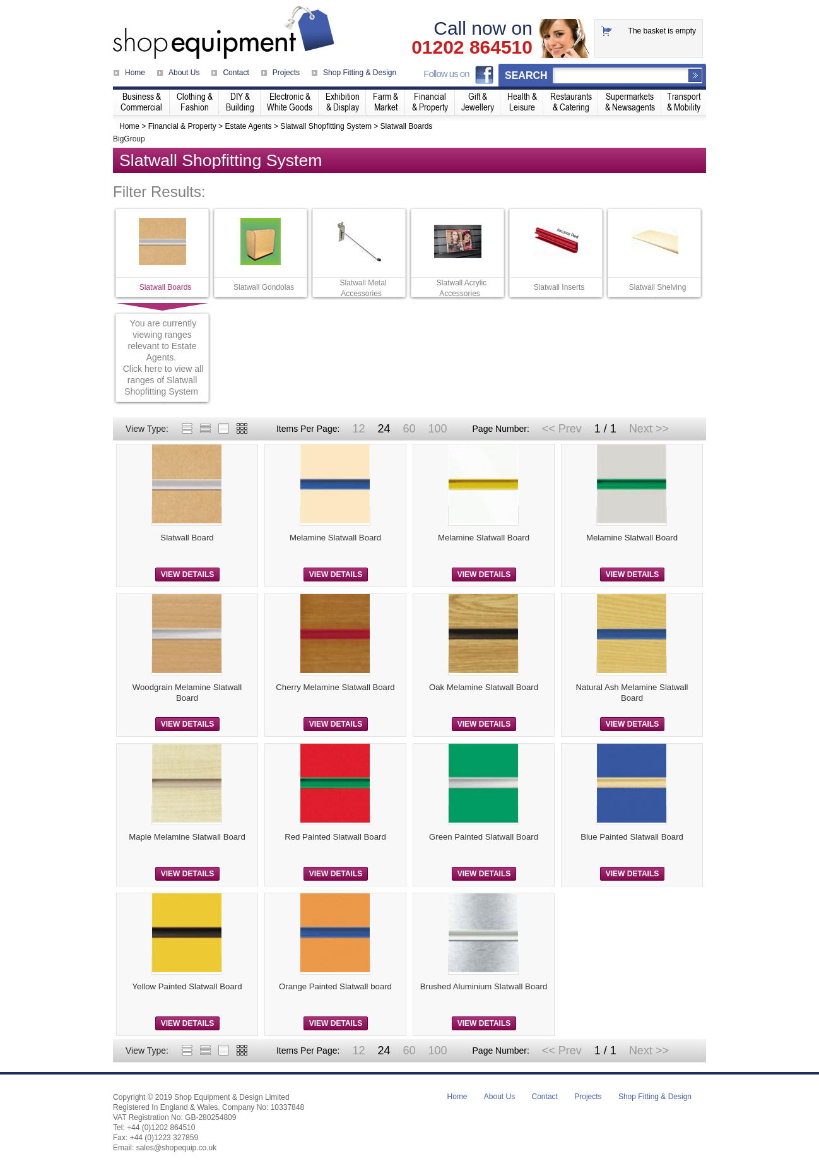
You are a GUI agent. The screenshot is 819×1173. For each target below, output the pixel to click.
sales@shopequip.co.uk (176, 1147)
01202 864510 (472, 47)
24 (383, 428)
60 (409, 428)
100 (437, 428)
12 (358, 428)
